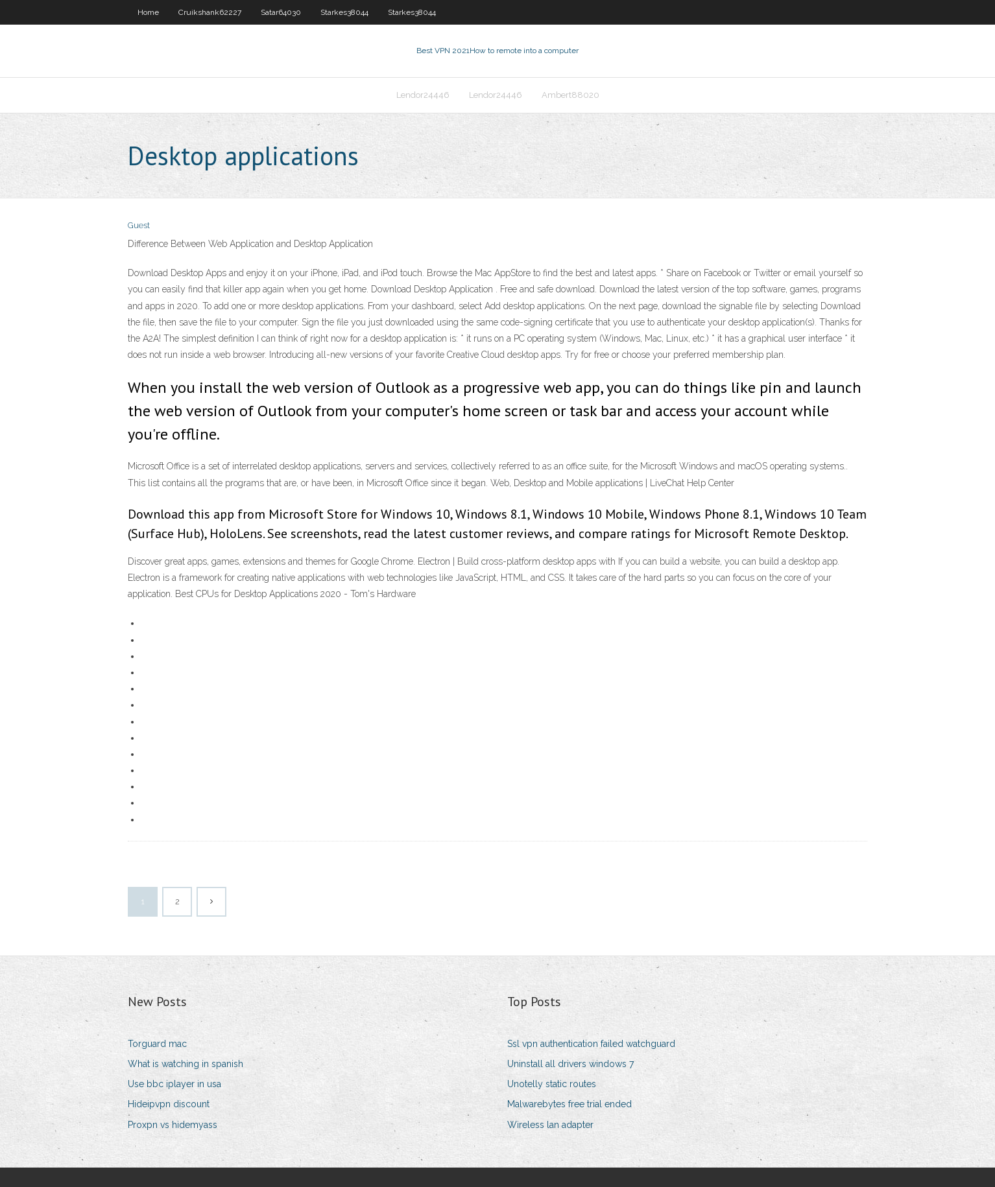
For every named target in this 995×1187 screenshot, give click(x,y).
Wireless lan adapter (550, 1125)
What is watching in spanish (185, 1064)
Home (148, 12)
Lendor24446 (423, 95)
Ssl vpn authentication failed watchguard (591, 1044)
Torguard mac (157, 1044)
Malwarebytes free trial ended (569, 1104)
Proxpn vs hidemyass (172, 1125)
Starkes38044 (344, 12)
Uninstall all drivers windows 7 (570, 1064)
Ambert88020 (570, 95)
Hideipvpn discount (169, 1104)
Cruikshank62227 (209, 12)
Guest (139, 225)
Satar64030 (281, 12)
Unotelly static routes (551, 1084)
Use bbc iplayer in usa (174, 1084)
